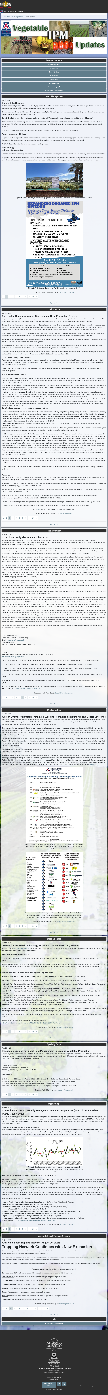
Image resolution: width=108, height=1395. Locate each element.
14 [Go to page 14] (19, 1308)
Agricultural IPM (8, 17)
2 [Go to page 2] (6, 518)
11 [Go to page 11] (7, 1308)
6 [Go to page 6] (19, 297)
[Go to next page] (36, 297)
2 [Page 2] (6, 297)
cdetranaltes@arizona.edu (16, 640)
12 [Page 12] (11, 1308)
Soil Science (54, 68)
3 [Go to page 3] (9, 297)
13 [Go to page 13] (15, 1308)
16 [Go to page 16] (27, 1308)
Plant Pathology (54, 72)
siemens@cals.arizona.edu (66, 921)
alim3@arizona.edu (66, 1224)
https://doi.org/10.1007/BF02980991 (28, 689)
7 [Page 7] (22, 697)
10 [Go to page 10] (33, 297)
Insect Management (54, 65)
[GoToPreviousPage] (3, 1308)
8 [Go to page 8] (25, 297)
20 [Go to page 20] (43, 1308)
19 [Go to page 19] (39, 1308)
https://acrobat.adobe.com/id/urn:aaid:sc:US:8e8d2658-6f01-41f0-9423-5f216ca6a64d (31, 1023)
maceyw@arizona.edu (66, 292)
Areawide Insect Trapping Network (54, 87)
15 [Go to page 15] (23, 1308)
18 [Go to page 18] (35, 1308)
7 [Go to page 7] (22, 297)
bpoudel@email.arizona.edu (64, 693)
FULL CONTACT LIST (49, 1385)
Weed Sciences (54, 79)
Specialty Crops (54, 83)
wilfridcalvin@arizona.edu (64, 1090)
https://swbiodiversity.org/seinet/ (13, 657)
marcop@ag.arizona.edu (64, 1027)
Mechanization (54, 76)
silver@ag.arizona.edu (65, 513)
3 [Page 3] (9, 518)
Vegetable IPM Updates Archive (54, 91)
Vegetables (19, 17)
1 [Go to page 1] (3, 297)
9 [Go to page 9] (29, 297)
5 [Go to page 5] (16, 297)
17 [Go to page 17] (31, 1308)
